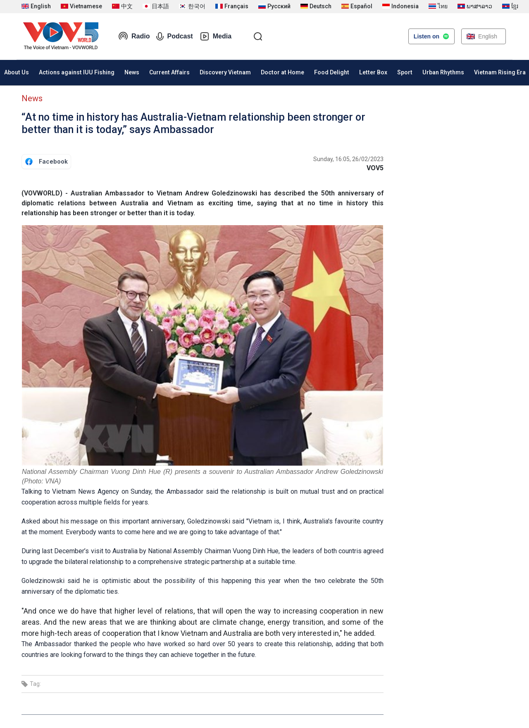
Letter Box (373, 72)
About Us (16, 72)
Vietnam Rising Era (500, 72)
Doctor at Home (282, 72)
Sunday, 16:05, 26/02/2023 (348, 159)
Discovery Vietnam (225, 72)
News (131, 72)
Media (215, 36)
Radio (134, 36)
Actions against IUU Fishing (76, 72)
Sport (404, 72)
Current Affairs (169, 72)
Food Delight (331, 72)
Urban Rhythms (443, 72)
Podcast (174, 36)
